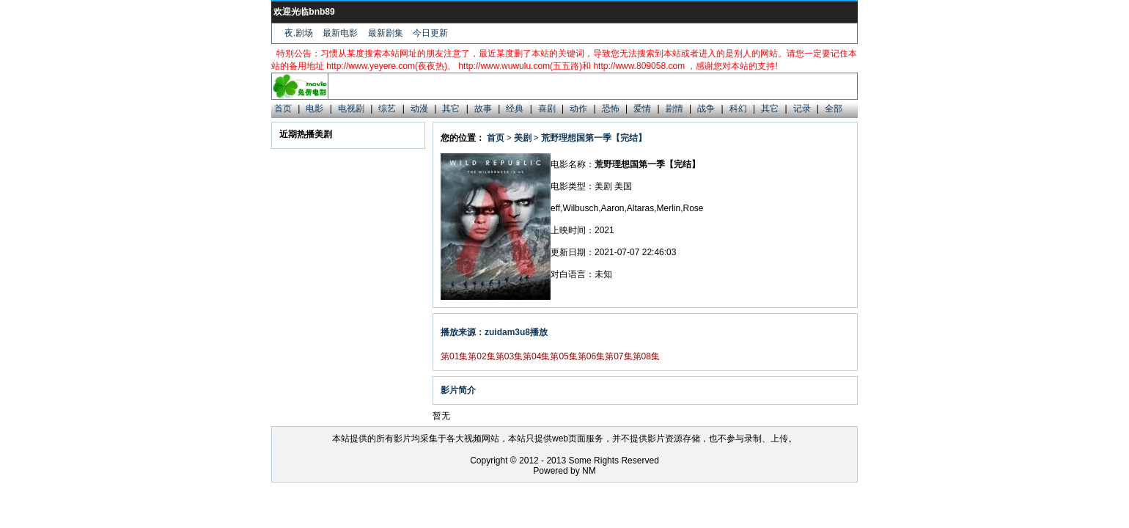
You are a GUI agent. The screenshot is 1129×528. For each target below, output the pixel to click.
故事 (483, 108)
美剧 (523, 138)
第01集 (454, 356)
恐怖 (610, 108)
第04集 (536, 356)
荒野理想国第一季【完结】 (594, 138)
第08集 (646, 356)
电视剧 (351, 108)
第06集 (591, 356)
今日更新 (430, 33)
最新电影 (340, 33)
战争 (706, 108)
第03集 (509, 356)
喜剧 (547, 108)
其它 (451, 108)
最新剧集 (385, 33)
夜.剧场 (298, 33)
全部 (833, 108)
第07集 (618, 356)
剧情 (674, 108)
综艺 (387, 108)
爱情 (642, 108)
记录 (802, 108)
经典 (514, 108)
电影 (314, 108)
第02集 (481, 356)
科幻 (738, 108)
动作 (578, 108)
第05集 (563, 356)
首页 (283, 108)
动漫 (419, 108)
